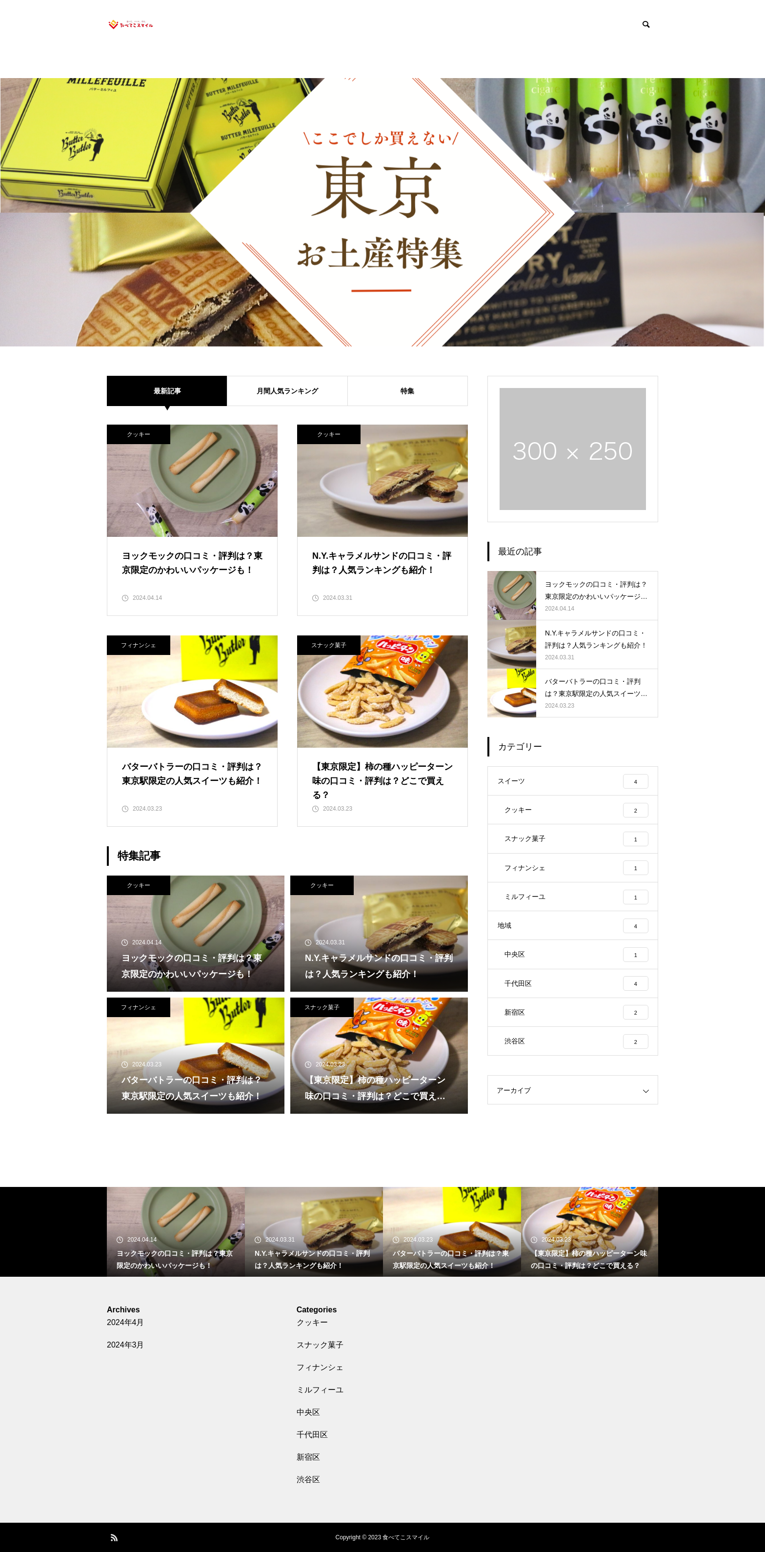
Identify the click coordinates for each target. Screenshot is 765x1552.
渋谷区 (308, 1479)
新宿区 (308, 1457)
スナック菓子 (328, 645)
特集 (407, 391)
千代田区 (312, 1434)
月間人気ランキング (287, 391)
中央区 (308, 1412)
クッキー (138, 434)
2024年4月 (125, 1322)
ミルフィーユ (320, 1390)
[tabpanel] (382, 212)
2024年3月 (125, 1345)
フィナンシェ (138, 645)
